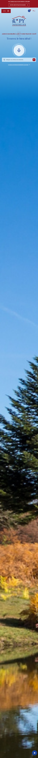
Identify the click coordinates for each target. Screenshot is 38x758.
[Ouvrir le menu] (6, 11)
